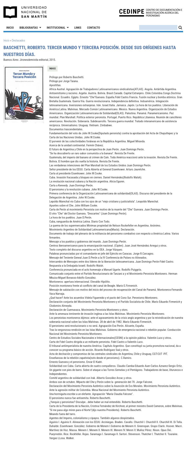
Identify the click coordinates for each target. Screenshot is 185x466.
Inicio (10, 27)
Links (77, 27)
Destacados (18, 40)
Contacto (93, 27)
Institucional (56, 27)
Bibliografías (28, 27)
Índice (52, 68)
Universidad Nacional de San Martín (25, 12)
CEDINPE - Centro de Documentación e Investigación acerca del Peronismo (150, 12)
